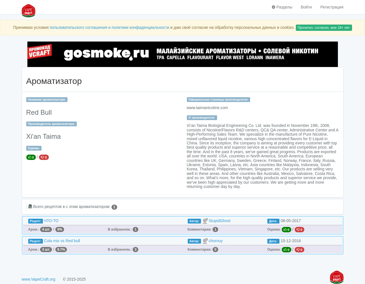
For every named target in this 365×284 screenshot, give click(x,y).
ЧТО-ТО (51, 220)
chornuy (216, 241)
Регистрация (332, 7)
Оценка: (34, 148)
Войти (306, 7)
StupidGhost (219, 220)
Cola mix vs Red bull (62, 241)
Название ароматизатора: (47, 99)
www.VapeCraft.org (39, 279)
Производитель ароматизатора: (51, 123)
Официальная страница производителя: (218, 99)
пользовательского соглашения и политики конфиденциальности (109, 27)
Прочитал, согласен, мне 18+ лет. (324, 28)
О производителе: (202, 117)
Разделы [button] (282, 7)
